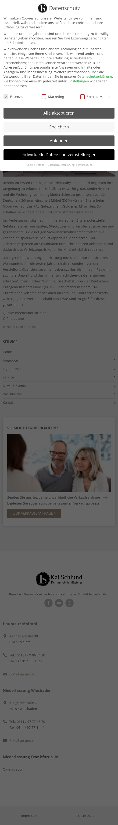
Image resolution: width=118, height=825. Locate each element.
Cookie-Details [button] (35, 162)
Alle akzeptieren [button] (59, 110)
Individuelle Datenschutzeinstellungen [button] (59, 151)
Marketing (53, 93)
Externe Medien (95, 93)
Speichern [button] (59, 124)
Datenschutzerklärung (94, 73)
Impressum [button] (85, 162)
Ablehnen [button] (59, 138)
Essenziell (14, 93)
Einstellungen (78, 78)
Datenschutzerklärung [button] (61, 162)
